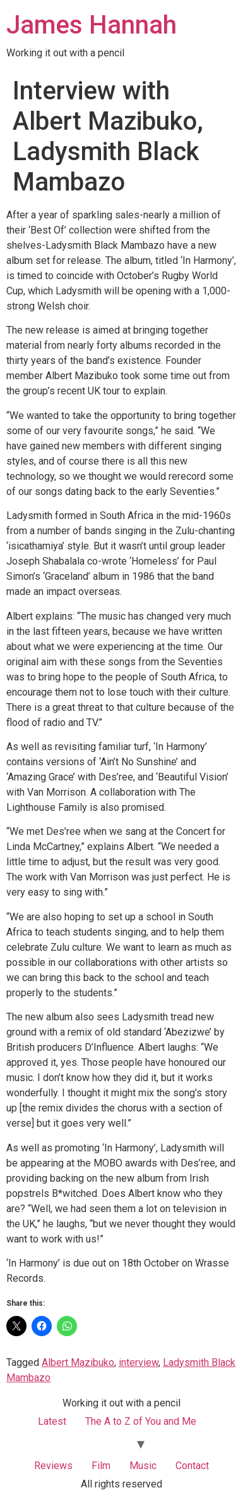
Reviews (53, 1466)
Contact (192, 1466)
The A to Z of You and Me (140, 1421)
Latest (52, 1421)
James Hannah (91, 25)
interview (138, 1362)
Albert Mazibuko (78, 1362)
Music (143, 1466)
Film (101, 1466)
